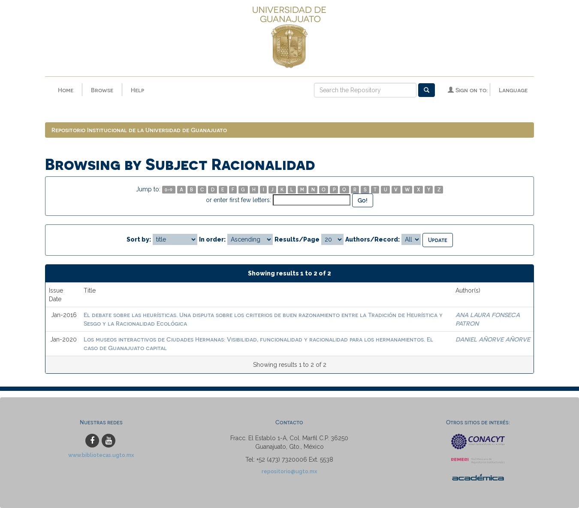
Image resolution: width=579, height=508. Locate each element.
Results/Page (297, 239)
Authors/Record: (372, 239)
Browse (102, 90)
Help (137, 90)
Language (513, 90)
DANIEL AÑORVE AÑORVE (492, 339)
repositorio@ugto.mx (289, 471)
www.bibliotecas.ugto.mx (101, 455)
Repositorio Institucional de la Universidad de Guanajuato (139, 129)
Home (65, 90)
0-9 (168, 189)
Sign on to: (468, 90)
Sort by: (139, 239)
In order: (212, 239)
